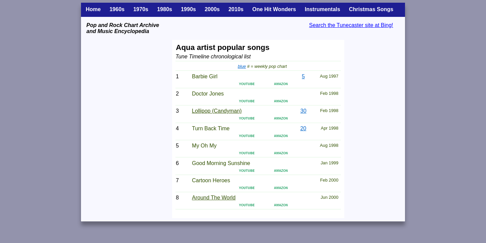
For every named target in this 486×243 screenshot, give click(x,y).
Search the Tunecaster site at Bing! (351, 25)
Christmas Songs (371, 9)
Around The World (214, 197)
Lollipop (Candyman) (217, 111)
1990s (188, 9)
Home (93, 9)
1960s (117, 9)
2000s (212, 9)
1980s (164, 9)
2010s (236, 9)
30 (303, 111)
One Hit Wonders (274, 9)
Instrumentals (322, 9)
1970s (140, 9)
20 (303, 128)
